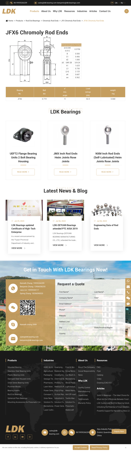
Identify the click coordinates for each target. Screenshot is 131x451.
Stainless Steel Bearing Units (19, 371)
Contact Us (105, 11)
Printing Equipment (60, 383)
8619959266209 (20, 3)
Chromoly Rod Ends (51, 21)
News (80, 375)
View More (18, 248)
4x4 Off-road (70, 394)
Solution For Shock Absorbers (60, 402)
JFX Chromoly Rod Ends (71, 21)
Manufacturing (84, 391)
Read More (23, 172)
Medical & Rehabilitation (60, 387)
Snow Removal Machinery (70, 371)
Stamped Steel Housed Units (19, 379)
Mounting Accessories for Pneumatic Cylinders (25, 402)
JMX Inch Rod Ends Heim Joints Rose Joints (65, 157)
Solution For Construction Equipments (70, 402)
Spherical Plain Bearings (17, 398)
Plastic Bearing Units (16, 375)
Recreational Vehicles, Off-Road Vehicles (49, 406)
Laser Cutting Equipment (49, 410)
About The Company (86, 367)
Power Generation (60, 406)
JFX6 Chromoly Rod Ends (93, 21)
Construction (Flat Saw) (60, 375)
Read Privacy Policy (99, 447)
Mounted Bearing (14, 367)
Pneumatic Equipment (70, 406)
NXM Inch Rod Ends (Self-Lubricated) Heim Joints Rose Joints (108, 157)
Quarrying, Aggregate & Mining (60, 367)
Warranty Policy (84, 403)
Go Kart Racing (60, 394)
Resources (69, 11)
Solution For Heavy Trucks (49, 402)
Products (34, 11)
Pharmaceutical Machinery (49, 383)
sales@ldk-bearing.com (47, 3)
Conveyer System (49, 394)
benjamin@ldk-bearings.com (68, 3)
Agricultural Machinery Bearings (49, 371)
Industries (82, 11)
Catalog (100, 375)
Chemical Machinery (60, 379)
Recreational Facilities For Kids (70, 379)
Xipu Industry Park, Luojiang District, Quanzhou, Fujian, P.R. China (109, 432)
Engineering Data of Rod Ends (106, 227)
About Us (46, 11)
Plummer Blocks (14, 387)
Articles (93, 11)
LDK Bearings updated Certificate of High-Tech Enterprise (23, 228)
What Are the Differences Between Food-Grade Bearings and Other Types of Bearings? (114, 399)
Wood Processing (70, 383)
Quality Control (84, 387)
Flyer (99, 371)
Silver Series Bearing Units (18, 383)
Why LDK (57, 11)
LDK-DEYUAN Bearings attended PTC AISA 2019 (65, 227)
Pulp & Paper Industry (60, 390)
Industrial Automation (60, 398)
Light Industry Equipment (70, 387)
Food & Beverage (70, 367)
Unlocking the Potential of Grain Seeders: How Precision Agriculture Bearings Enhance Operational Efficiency (114, 407)
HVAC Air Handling (49, 367)
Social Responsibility (86, 371)
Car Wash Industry (70, 375)
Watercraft (69, 410)
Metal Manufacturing (70, 390)
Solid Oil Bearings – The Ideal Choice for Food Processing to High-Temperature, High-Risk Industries (114, 395)
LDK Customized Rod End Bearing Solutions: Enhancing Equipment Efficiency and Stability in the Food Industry (114, 403)
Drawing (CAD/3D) (104, 383)
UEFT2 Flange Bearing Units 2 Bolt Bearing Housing (23, 157)
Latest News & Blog (65, 191)
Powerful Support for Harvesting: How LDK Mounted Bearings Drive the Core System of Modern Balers (114, 411)
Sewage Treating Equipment (49, 379)
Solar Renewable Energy (49, 398)
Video (99, 379)
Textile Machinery (70, 398)
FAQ (98, 367)
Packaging (48, 375)
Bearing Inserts (14, 390)
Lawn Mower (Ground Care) (49, 387)
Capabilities (83, 395)
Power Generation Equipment (49, 390)
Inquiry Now (119, 431)
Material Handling (60, 371)
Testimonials (83, 399)
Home (10, 21)
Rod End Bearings (33, 21)
